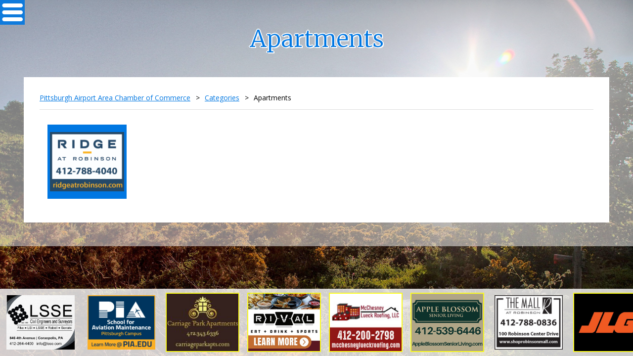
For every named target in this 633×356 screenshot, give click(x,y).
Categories (222, 97)
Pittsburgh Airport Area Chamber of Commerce (115, 97)
